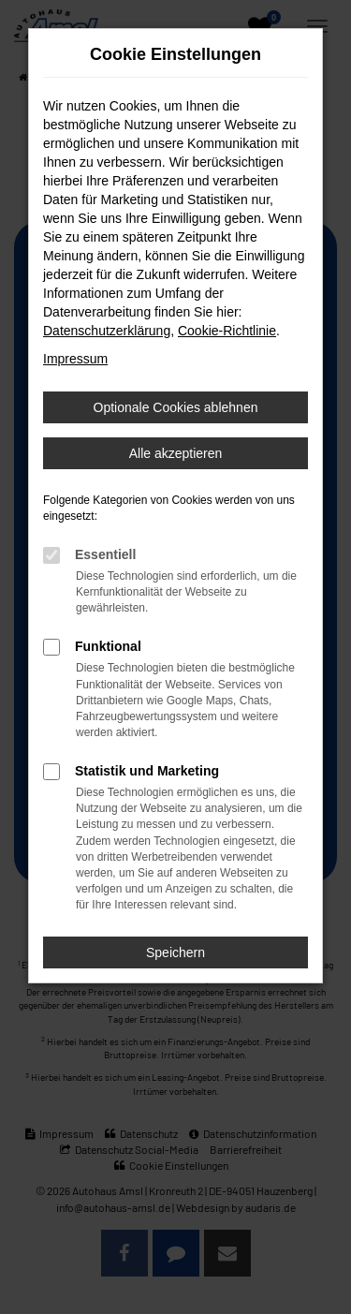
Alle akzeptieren (176, 453)
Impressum (75, 358)
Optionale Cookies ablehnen (176, 407)
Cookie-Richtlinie (227, 330)
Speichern (175, 952)
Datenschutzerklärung (106, 330)
